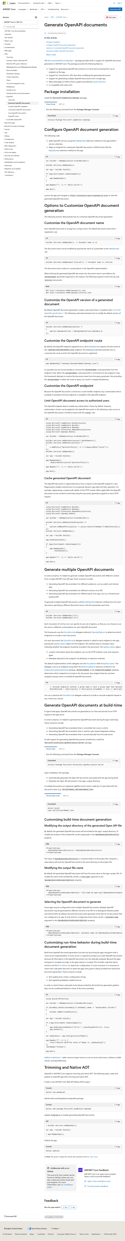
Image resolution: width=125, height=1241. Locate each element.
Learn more (94, 1157)
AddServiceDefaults (52, 1057)
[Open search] (114, 3)
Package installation (53, 42)
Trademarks (95, 1234)
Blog (31, 1234)
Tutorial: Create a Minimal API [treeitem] (16, 60)
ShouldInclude (69, 632)
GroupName (91, 663)
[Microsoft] (4, 3)
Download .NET (115, 9)
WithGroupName (88, 666)
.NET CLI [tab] (62, 104)
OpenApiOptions (98, 632)
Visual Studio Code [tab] (52, 796)
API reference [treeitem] (9, 172)
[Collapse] (36, 17)
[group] (83, 688)
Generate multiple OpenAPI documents (60, 51)
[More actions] (120, 17)
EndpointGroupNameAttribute (56, 670)
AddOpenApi (80, 140)
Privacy (50, 1234)
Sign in (119, 3)
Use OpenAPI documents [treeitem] (17, 113)
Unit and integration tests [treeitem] (15, 83)
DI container (63, 965)
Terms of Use (84, 1234)
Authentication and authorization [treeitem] (18, 93)
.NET (52, 17)
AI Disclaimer (7, 1234)
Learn (46, 17)
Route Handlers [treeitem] (11, 70)
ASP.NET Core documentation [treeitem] (15, 31)
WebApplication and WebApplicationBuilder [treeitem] (21, 67)
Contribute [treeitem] (8, 175)
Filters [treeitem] (8, 80)
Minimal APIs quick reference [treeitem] (16, 64)
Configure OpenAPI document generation (61, 45)
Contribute (41, 1234)
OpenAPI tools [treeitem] (13, 116)
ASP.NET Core (61, 17)
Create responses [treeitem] (12, 77)
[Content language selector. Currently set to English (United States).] (13, 1228)
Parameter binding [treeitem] (12, 74)
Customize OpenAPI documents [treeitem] (19, 110)
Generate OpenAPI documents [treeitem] (19, 103)
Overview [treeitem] (8, 34)
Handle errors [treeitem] (11, 90)
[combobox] (21, 22)
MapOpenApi (54, 150)
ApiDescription (60, 643)
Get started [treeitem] (9, 37)
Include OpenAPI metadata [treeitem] (17, 106)
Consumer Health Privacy (66, 1234)
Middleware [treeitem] (10, 87)
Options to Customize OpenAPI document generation (65, 48)
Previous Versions (21, 1234)
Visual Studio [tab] (50, 104)
